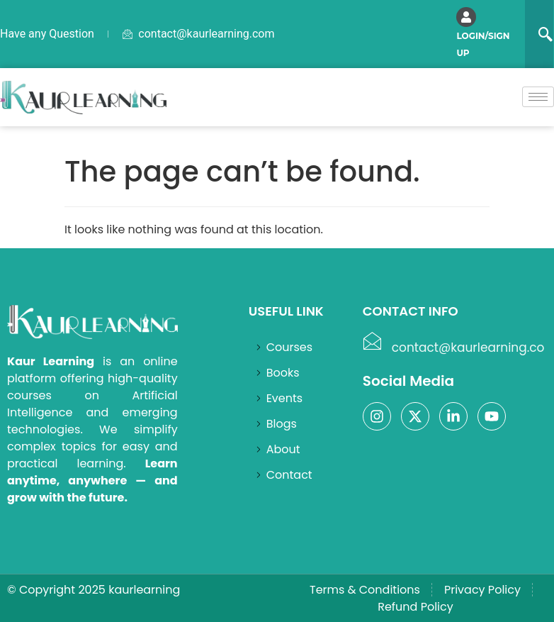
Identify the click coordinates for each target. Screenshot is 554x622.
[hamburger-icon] (538, 97)
